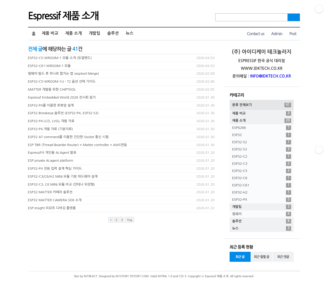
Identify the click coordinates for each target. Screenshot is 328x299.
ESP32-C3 (261, 163)
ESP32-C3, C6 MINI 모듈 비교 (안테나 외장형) (61, 184)
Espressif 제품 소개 (63, 16)
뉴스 (129, 33)
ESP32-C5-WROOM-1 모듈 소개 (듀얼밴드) (60, 58)
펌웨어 (261, 214)
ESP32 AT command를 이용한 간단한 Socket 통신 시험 (68, 137)
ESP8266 (261, 128)
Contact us (255, 34)
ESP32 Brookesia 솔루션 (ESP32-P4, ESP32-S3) (63, 113)
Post (292, 34)
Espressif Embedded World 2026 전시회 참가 (62, 97)
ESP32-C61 (261, 185)
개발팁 (94, 33)
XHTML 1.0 (165, 276)
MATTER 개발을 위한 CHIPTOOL (52, 89)
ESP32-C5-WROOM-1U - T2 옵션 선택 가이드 (62, 81)
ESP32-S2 (261, 142)
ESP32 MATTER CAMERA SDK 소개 (54, 200)
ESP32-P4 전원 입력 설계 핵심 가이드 (55, 168)
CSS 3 (182, 276)
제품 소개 (73, 33)
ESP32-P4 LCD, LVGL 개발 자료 (51, 121)
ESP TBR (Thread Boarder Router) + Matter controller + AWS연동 (77, 145)
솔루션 (113, 33)
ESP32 (261, 135)
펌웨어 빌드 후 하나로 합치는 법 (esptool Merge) (63, 73)
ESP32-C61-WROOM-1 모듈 (49, 65)
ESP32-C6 (261, 178)
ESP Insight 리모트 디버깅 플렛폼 (52, 208)
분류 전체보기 (261, 105)
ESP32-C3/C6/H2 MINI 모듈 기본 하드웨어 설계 (63, 176)
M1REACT (90, 276)
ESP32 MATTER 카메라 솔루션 (50, 192)
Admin (276, 34)
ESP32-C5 (261, 171)
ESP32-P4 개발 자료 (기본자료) (50, 129)
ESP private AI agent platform (50, 160)
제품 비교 (50, 33)
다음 (129, 220)
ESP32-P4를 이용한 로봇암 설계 (51, 105)
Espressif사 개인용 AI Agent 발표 (52, 152)
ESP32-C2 (261, 156)
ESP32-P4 (261, 199)
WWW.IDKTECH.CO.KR (262, 68)
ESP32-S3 (261, 149)
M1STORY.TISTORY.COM (132, 276)
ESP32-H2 (261, 192)
